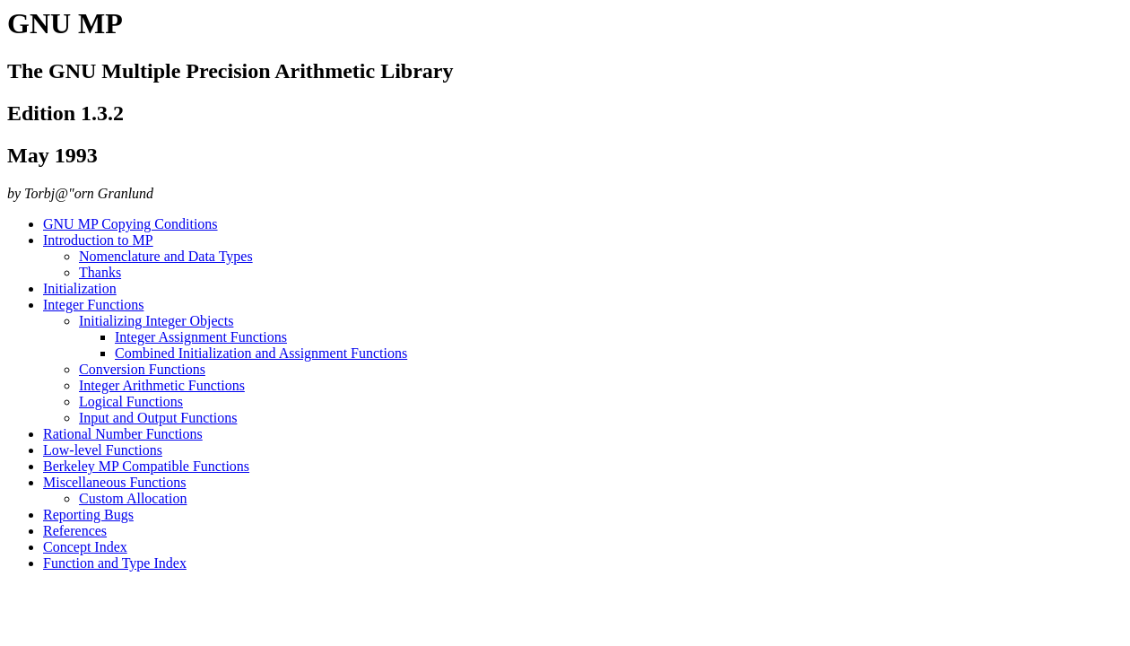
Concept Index (85, 546)
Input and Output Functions (158, 417)
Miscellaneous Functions (115, 482)
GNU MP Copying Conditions (130, 223)
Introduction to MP (98, 240)
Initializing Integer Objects (156, 320)
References (75, 530)
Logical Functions (131, 401)
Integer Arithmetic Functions (162, 385)
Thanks (100, 272)
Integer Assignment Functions (201, 337)
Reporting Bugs (88, 514)
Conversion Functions (142, 369)
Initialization (80, 288)
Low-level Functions (102, 450)
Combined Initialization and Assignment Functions (261, 353)
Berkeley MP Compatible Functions (146, 466)
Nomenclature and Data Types (166, 256)
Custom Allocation (133, 498)
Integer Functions (93, 304)
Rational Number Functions (123, 433)
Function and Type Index (115, 563)
